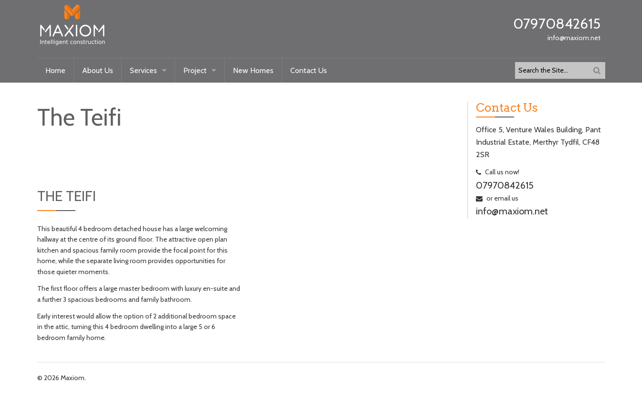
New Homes (253, 70)
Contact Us (308, 70)
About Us (97, 70)
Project (195, 70)
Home (55, 70)
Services (143, 70)
